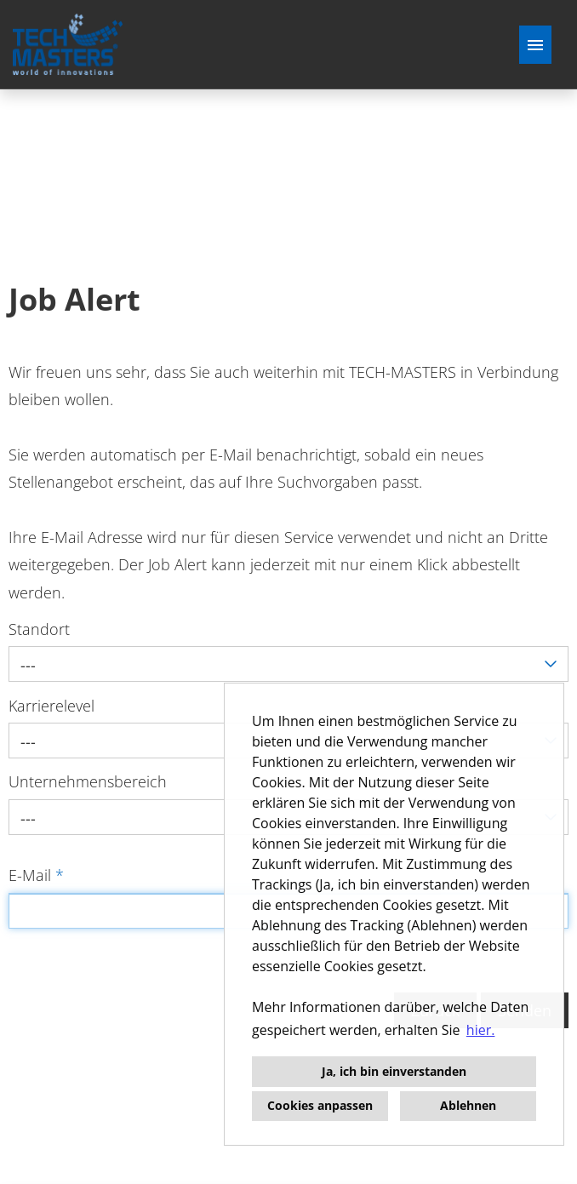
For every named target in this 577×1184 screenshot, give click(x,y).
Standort (39, 629)
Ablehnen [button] (468, 1105)
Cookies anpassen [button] (320, 1105)
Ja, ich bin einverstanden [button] (394, 1071)
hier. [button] (480, 1030)
